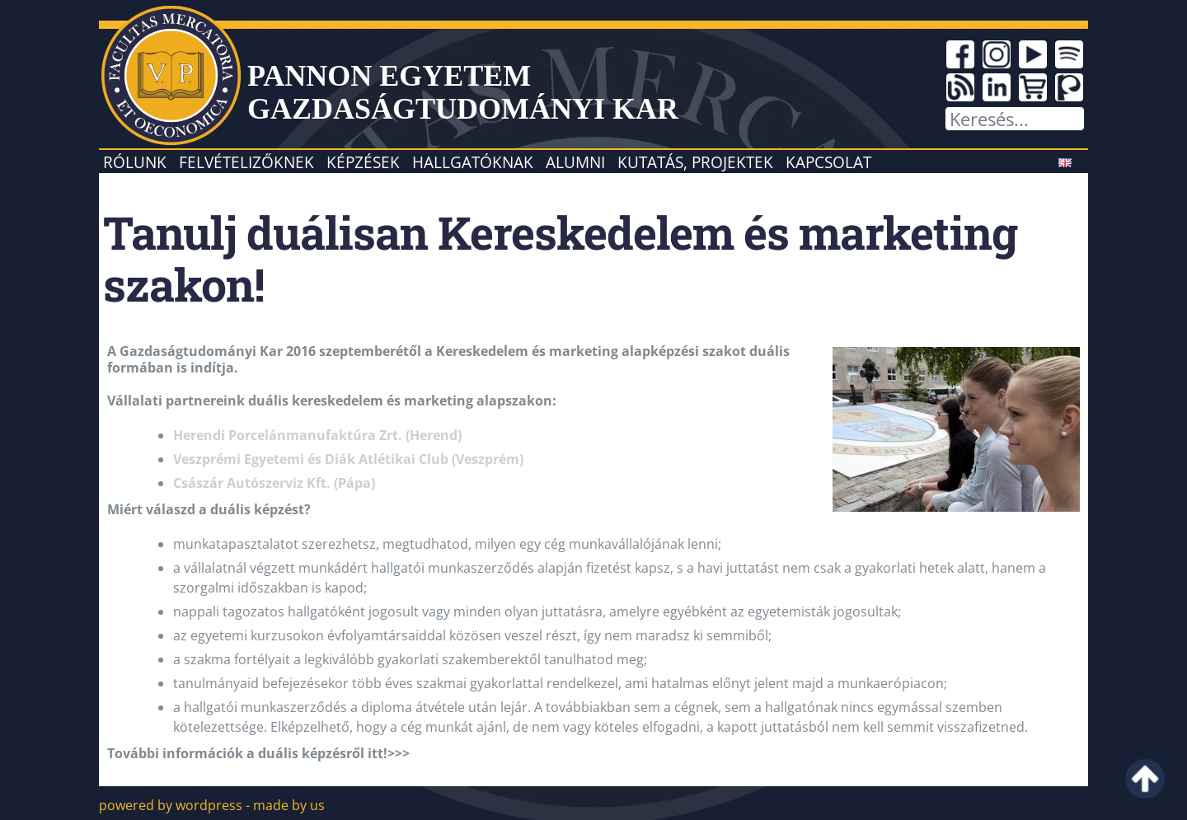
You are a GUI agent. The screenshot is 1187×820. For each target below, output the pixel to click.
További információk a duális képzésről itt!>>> (258, 753)
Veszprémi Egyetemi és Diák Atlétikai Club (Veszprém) (348, 459)
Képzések (363, 162)
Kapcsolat (828, 162)
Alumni (575, 162)
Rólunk (135, 162)
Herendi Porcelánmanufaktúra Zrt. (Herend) (317, 435)
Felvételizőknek (246, 162)
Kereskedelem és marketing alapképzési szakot (591, 351)
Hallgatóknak (472, 162)
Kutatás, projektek (695, 162)
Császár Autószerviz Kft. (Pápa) (274, 483)
